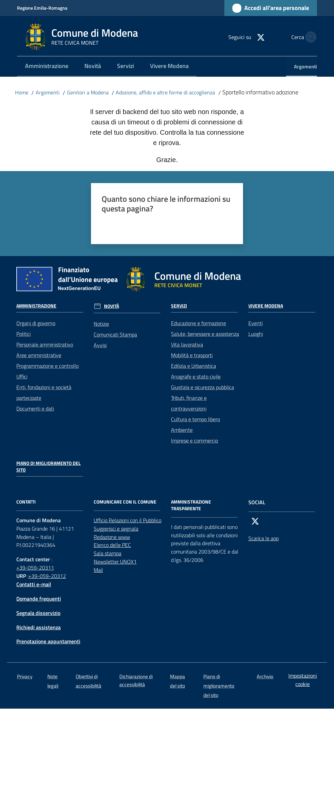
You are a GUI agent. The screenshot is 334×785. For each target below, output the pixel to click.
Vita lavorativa (187, 344)
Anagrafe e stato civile (196, 376)
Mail (98, 570)
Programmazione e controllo (47, 366)
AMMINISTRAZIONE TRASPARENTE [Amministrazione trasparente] (191, 505)
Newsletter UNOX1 (115, 562)
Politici (23, 334)
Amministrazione (36, 305)
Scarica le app (263, 538)
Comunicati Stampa (115, 334)
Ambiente (182, 430)
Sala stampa (107, 553)
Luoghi (255, 334)
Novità (111, 306)
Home (21, 92)
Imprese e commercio (194, 441)
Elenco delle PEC (112, 545)
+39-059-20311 (35, 568)
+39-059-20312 (47, 576)
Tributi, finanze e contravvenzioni (189, 403)
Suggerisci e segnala (116, 529)
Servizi (179, 305)
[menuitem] (46, 66)
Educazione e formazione (198, 323)
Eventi (255, 323)
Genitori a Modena (88, 92)
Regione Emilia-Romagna (42, 7)
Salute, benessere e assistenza (205, 334)
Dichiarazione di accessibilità (136, 680)
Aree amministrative (38, 355)
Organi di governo (35, 323)
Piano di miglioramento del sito (48, 466)
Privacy (24, 676)
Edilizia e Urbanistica (193, 366)
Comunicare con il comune (125, 502)
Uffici (21, 376)
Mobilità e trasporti (192, 355)
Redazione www (112, 537)
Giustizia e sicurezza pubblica (202, 387)
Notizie (101, 324)
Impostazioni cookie (302, 680)
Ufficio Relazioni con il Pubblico (127, 520)
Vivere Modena (265, 305)
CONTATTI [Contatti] (26, 502)
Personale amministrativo (44, 344)
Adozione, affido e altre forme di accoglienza (165, 92)
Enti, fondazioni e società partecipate (43, 392)
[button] (309, 37)
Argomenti (48, 92)
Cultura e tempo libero (195, 419)
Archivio (265, 676)
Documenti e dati (35, 409)
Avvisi (100, 345)
